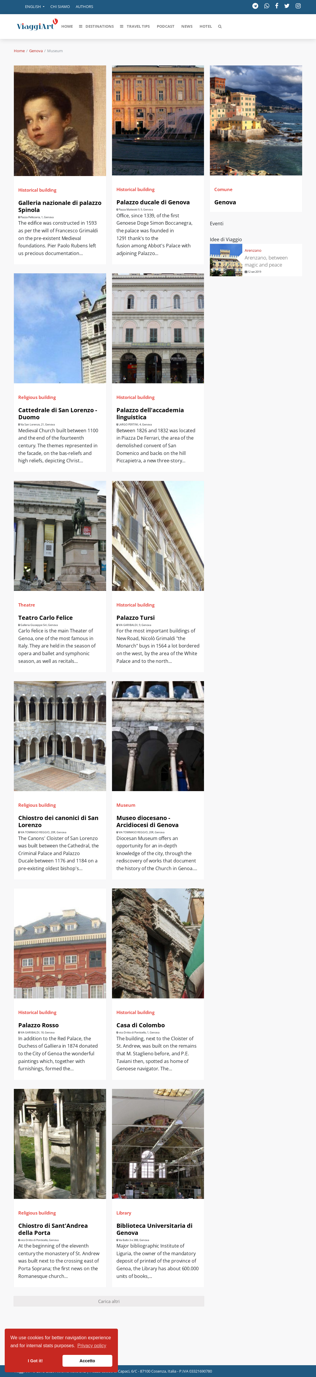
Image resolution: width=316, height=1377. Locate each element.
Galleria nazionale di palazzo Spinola (59, 206)
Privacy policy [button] (92, 1345)
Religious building (37, 397)
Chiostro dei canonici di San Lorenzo (58, 821)
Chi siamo (60, 6)
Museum (125, 805)
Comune (223, 189)
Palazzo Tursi (135, 618)
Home (19, 50)
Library (123, 1213)
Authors (84, 6)
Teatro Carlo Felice (45, 618)
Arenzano (253, 250)
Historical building (37, 190)
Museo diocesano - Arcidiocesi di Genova (147, 821)
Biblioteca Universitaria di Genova (154, 1229)
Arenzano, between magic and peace (266, 261)
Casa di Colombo (140, 1025)
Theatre (26, 605)
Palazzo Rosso (38, 1025)
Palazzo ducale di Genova (153, 202)
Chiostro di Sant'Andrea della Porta (53, 1229)
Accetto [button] (87, 1360)
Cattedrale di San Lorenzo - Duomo (57, 413)
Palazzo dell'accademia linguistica (150, 413)
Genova (36, 50)
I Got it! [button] (35, 1360)
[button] (30, 7)
